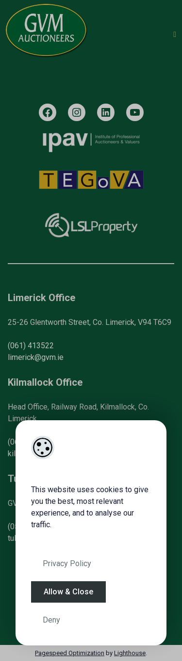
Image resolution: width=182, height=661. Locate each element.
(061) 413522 (31, 345)
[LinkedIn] (106, 112)
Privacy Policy (67, 563)
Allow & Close (68, 591)
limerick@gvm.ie (36, 357)
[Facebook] (47, 112)
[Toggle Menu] (174, 34)
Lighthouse (130, 653)
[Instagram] (76, 112)
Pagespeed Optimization (69, 653)
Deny (51, 620)
